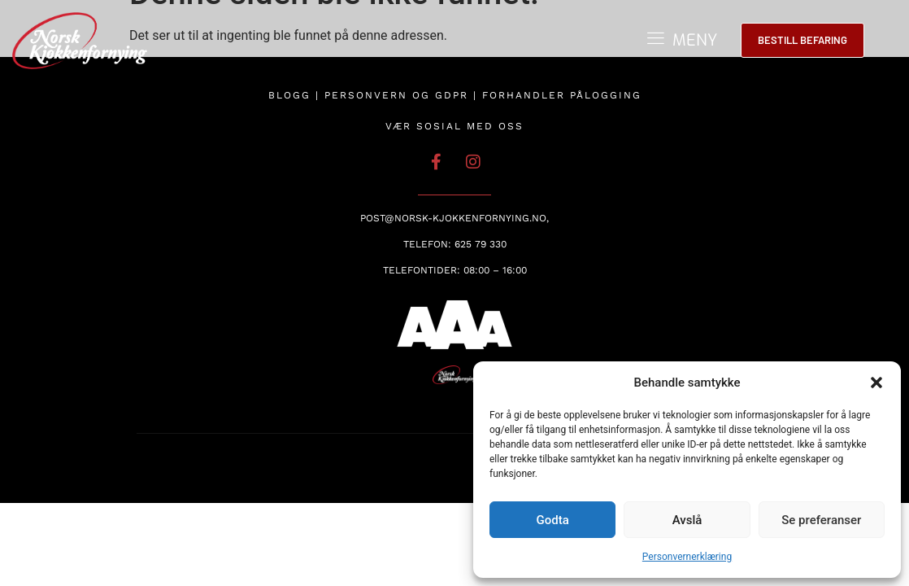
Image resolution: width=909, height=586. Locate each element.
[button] (876, 382)
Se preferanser (821, 520)
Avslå (687, 520)
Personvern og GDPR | (403, 95)
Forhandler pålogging (562, 95)
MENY (694, 40)
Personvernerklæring (687, 556)
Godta (553, 520)
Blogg (289, 95)
